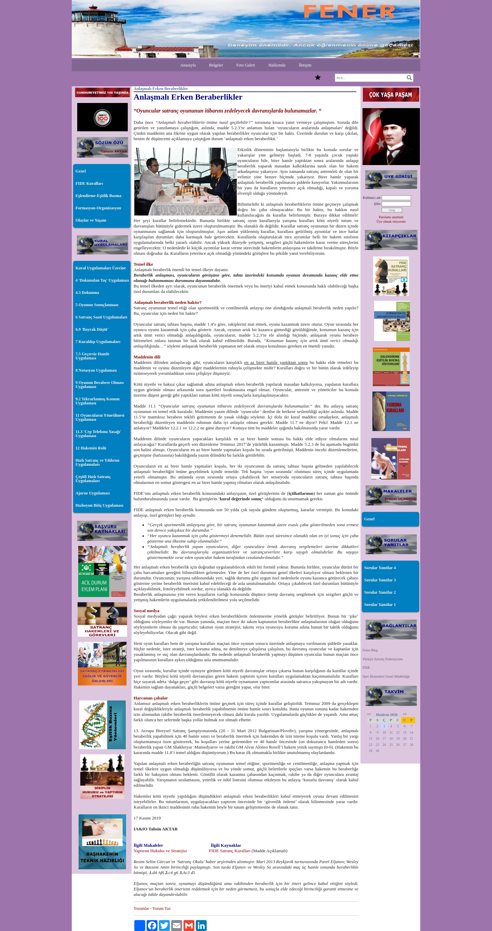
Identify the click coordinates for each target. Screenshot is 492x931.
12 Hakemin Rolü (91, 448)
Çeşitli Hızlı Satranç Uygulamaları (93, 478)
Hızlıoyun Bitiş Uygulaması (99, 505)
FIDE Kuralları (89, 183)
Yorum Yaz (161, 908)
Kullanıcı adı (372, 198)
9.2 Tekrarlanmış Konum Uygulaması (98, 401)
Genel (81, 171)
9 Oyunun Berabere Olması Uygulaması (100, 384)
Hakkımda (277, 65)
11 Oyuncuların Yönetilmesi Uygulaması (100, 417)
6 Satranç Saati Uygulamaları (101, 317)
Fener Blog (370, 650)
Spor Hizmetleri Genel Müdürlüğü (386, 676)
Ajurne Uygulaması (93, 493)
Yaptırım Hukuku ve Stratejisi (161, 850)
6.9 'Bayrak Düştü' (92, 329)
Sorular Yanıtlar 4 (380, 567)
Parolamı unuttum (391, 217)
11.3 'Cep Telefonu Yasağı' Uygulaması (98, 433)
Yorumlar (141, 908)
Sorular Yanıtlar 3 (380, 580)
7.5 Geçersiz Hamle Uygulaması (92, 356)
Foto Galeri (245, 65)
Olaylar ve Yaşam (91, 220)
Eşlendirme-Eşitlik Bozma (98, 195)
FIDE (366, 667)
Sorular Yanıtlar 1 (380, 604)
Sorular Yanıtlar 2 (380, 592)
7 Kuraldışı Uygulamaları (98, 341)
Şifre (377, 204)
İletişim (305, 65)
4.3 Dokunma (87, 292)
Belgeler (216, 65)
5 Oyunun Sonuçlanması (97, 304)
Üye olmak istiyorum (391, 221)
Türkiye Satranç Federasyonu (383, 659)
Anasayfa (188, 65)
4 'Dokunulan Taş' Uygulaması (102, 280)
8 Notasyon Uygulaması (96, 370)
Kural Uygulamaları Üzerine (101, 268)
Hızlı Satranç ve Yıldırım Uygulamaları (98, 462)
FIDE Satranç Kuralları (229, 850)
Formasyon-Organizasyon (98, 208)
